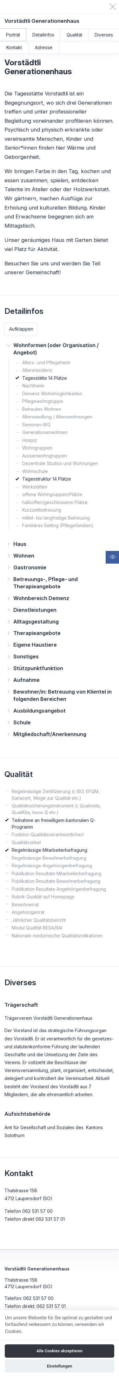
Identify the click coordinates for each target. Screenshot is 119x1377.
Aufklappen (21, 329)
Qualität (74, 34)
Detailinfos (43, 34)
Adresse (43, 47)
